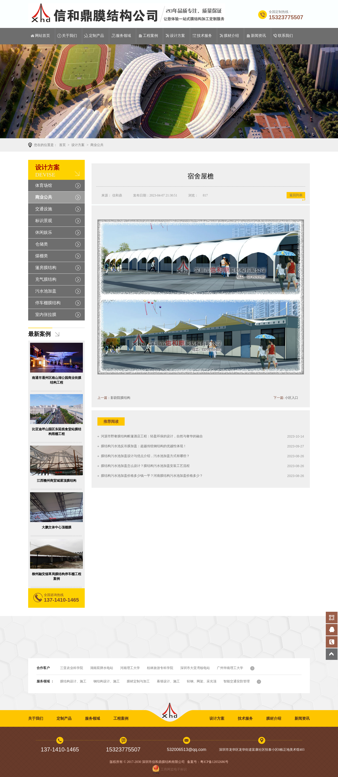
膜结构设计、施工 (73, 681)
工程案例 (150, 36)
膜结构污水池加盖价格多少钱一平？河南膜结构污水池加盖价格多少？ (152, 475)
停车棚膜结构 (48, 302)
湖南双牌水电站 (101, 668)
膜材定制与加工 (138, 681)
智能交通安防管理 (236, 681)
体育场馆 (43, 185)
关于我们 (69, 36)
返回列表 (296, 195)
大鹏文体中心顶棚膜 (56, 527)
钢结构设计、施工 (106, 681)
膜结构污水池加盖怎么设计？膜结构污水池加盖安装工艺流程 (145, 466)
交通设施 (43, 209)
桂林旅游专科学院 (160, 668)
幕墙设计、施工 (168, 681)
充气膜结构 (45, 279)
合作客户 (43, 668)
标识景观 (43, 220)
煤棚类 (41, 256)
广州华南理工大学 (230, 668)
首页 (62, 145)
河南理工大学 (130, 668)
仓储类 (41, 244)
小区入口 (291, 398)
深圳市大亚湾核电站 (195, 668)
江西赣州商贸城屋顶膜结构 (56, 480)
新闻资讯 (258, 36)
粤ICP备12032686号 (214, 762)
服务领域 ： (45, 681)
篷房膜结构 (45, 267)
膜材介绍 (231, 36)
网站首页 (42, 36)
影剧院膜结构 (120, 398)
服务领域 (123, 36)
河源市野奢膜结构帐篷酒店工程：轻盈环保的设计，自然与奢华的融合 (152, 436)
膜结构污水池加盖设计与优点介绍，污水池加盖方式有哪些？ (145, 456)
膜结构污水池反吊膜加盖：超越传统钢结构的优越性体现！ (143, 446)
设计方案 (177, 36)
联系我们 (285, 36)
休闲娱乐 (43, 232)
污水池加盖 (45, 291)
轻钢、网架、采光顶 (201, 681)
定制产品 (96, 36)
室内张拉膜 (45, 314)
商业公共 (97, 145)
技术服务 (204, 36)
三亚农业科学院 (71, 668)
